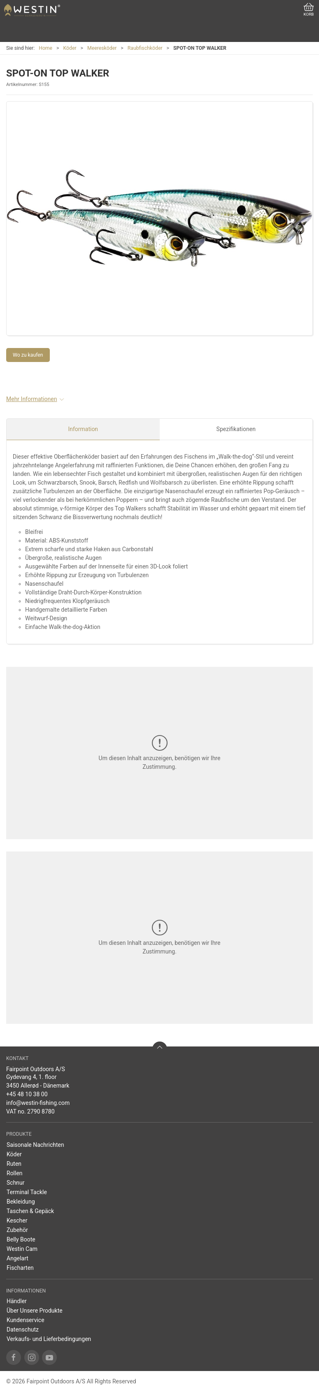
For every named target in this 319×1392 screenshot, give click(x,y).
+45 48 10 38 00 (27, 1094)
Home (45, 48)
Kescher (17, 1220)
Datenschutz (23, 1329)
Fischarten (20, 1267)
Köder (70, 48)
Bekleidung (21, 1201)
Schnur (16, 1182)
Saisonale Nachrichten (35, 1144)
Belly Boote (21, 1239)
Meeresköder (101, 48)
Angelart (17, 1258)
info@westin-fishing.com (38, 1103)
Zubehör (17, 1230)
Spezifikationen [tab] (236, 429)
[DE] (32, 10)
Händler (17, 1301)
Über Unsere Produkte (35, 1310)
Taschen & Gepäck (30, 1211)
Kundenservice (25, 1320)
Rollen (15, 1173)
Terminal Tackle (27, 1192)
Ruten (14, 1163)
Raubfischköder (145, 48)
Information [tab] (83, 429)
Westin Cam (22, 1249)
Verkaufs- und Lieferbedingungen (49, 1339)
